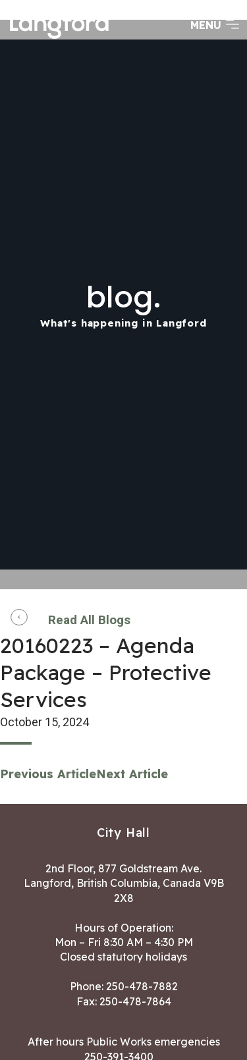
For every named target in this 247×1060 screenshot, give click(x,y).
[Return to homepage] (59, 37)
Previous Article (48, 774)
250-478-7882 (142, 986)
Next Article (132, 774)
